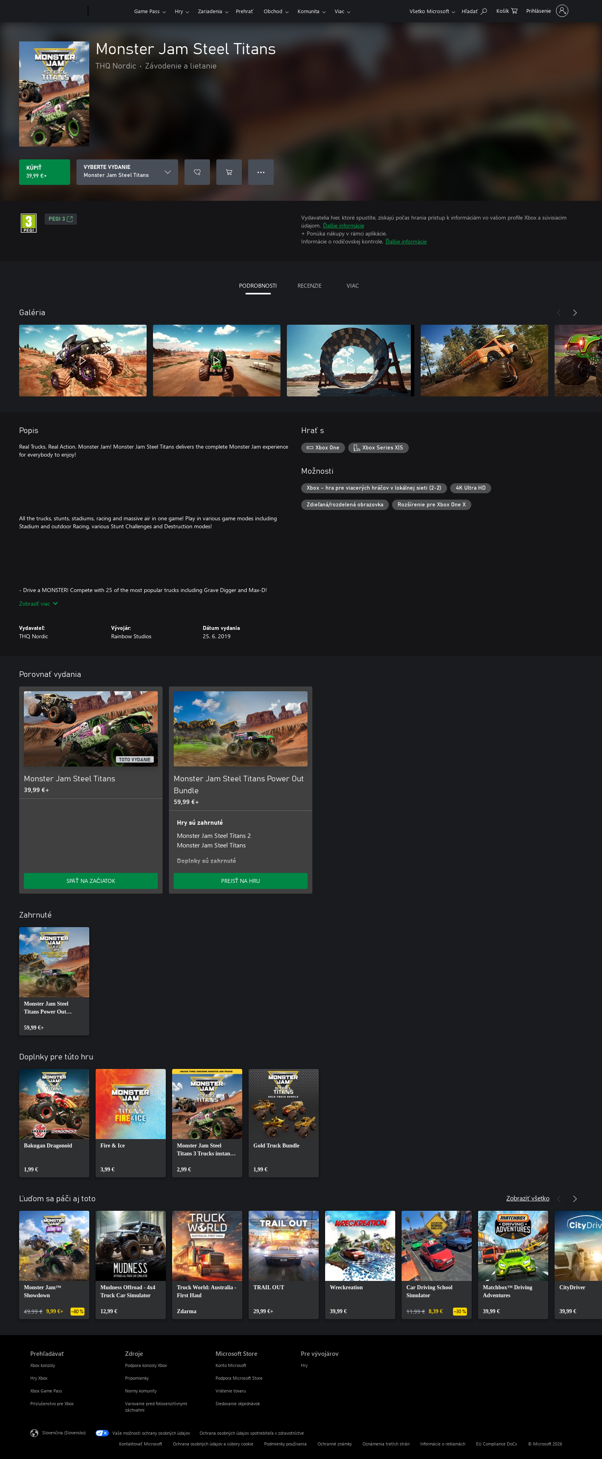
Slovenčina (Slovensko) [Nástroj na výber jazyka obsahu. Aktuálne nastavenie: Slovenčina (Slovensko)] (64, 1432)
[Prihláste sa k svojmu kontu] (547, 10)
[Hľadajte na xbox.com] (474, 10)
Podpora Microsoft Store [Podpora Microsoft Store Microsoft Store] (239, 1378)
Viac (339, 11)
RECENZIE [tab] (310, 285)
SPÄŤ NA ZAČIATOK (91, 880)
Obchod (273, 11)
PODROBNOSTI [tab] (258, 285)
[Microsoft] (57, 11)
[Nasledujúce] (575, 312)
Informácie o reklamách (442, 1443)
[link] (54, 981)
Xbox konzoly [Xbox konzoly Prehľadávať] (42, 1365)
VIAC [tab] (353, 285)
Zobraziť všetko (527, 1198)
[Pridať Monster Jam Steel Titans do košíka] (229, 172)
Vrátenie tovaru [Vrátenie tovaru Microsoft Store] (231, 1390)
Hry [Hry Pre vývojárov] (304, 1365)
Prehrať (244, 11)
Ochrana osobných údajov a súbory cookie (213, 1443)
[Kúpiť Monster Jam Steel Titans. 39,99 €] (44, 172)
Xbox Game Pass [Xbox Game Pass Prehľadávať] (46, 1390)
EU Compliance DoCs (496, 1443)
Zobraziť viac (38, 603)
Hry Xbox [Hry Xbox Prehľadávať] (38, 1378)
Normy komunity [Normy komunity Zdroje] (141, 1390)
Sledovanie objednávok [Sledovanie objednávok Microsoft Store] (238, 1403)
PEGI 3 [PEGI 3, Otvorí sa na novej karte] (61, 219)
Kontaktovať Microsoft (140, 1443)
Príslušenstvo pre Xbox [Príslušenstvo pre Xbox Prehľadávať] (52, 1403)
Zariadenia (210, 11)
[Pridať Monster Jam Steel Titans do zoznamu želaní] (197, 172)
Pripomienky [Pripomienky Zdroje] (137, 1378)
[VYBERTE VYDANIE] (127, 172)
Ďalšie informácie (343, 225)
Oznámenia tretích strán (386, 1443)
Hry (179, 11)
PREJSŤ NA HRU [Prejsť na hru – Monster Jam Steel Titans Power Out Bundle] (241, 880)
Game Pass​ (147, 11)
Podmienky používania (285, 1443)
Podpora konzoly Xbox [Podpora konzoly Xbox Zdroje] (146, 1365)
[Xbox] (110, 11)
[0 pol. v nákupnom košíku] (507, 10)
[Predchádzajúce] (559, 312)
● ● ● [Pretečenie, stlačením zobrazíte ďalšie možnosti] (261, 172)
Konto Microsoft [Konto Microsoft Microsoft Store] (231, 1365)
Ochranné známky (335, 1443)
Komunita (309, 11)
